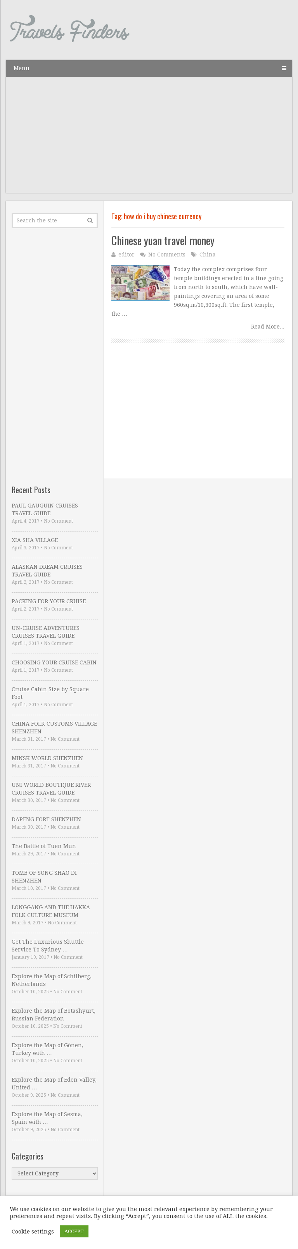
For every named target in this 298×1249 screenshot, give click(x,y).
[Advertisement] (149, 138)
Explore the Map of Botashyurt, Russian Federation (53, 1015)
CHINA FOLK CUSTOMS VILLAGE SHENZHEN (54, 728)
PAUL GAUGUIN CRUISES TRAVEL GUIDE (45, 509)
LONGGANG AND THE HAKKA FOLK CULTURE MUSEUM (51, 911)
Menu (21, 68)
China (207, 254)
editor (126, 254)
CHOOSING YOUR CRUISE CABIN (54, 662)
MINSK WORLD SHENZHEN (47, 758)
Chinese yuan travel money (163, 240)
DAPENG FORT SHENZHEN (46, 819)
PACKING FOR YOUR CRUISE (49, 601)
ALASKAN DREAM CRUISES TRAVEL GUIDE (47, 571)
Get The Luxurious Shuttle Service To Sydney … (48, 946)
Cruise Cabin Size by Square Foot (50, 693)
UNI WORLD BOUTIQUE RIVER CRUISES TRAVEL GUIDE (51, 789)
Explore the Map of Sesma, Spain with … (47, 1118)
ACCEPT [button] (74, 1231)
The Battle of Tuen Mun (44, 846)
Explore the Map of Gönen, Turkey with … (47, 1049)
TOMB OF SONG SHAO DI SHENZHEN (44, 877)
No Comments (166, 254)
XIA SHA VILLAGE (35, 540)
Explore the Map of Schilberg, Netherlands (52, 980)
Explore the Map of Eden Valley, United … (54, 1084)
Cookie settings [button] (33, 1231)
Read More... (267, 326)
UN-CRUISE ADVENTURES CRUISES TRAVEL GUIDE (46, 632)
